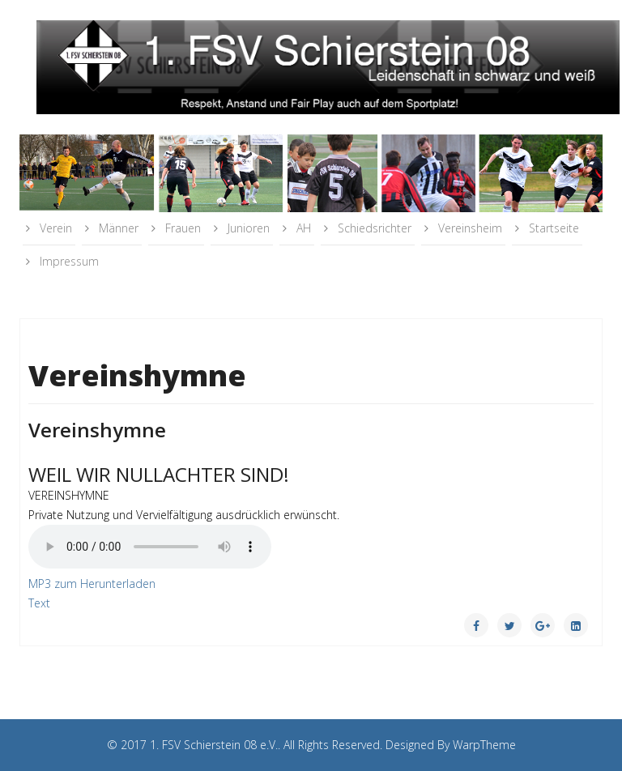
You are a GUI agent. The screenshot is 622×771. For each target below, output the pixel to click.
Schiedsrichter (372, 228)
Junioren (247, 228)
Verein (54, 228)
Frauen (181, 228)
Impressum (67, 261)
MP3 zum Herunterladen (92, 583)
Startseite (552, 228)
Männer (117, 228)
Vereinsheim (468, 228)
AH (302, 228)
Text (39, 603)
